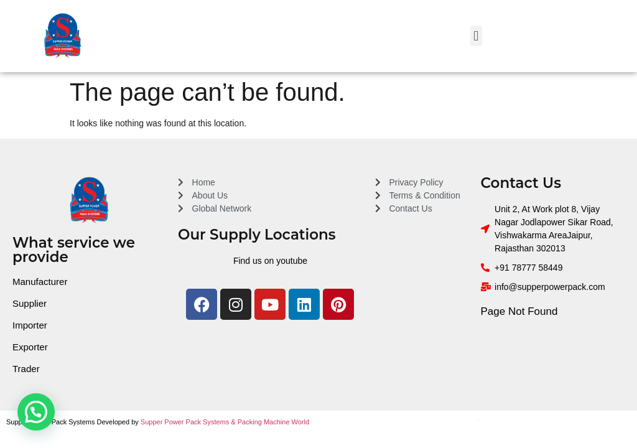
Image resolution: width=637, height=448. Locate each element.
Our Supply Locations (257, 234)
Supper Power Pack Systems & (189, 422)
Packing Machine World (273, 422)
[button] (476, 36)
